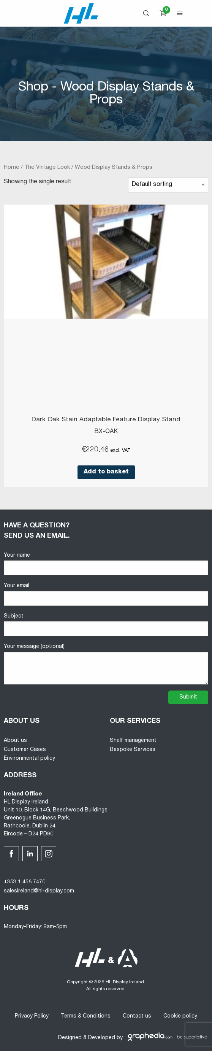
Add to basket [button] (106, 472)
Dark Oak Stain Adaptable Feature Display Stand (106, 420)
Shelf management (133, 740)
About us (15, 740)
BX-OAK (106, 432)
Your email (106, 594)
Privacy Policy (32, 1016)
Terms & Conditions (86, 1016)
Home (11, 167)
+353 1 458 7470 (24, 882)
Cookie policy (180, 1016)
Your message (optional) (106, 664)
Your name (106, 564)
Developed (101, 1038)
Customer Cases (25, 750)
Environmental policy (29, 758)
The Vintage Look (47, 167)
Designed (70, 1038)
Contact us (137, 1016)
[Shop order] (168, 185)
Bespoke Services (132, 750)
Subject (106, 625)
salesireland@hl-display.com (39, 891)
